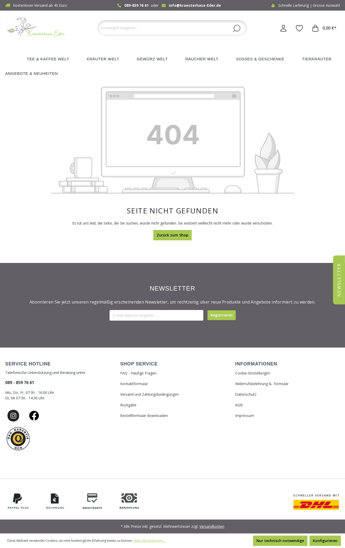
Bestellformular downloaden (144, 415)
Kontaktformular (134, 383)
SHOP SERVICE (139, 363)
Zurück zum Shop (172, 235)
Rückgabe (128, 404)
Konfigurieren (325, 540)
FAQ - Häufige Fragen (138, 373)
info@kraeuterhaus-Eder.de (195, 5)
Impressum (244, 415)
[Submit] (221, 315)
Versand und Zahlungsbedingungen (149, 394)
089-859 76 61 (136, 5)
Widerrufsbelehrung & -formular (262, 383)
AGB (239, 404)
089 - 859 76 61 (19, 382)
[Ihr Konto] (283, 28)
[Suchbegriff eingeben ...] (172, 28)
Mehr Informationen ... (150, 540)
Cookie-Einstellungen (252, 373)
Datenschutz (245, 394)
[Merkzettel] (299, 28)
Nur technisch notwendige (280, 540)
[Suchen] (236, 28)
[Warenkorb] (324, 28)
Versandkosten (211, 526)
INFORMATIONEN (256, 363)
